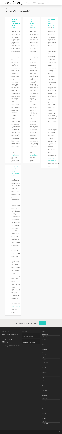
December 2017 (45, 362)
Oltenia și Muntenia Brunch (41, 2)
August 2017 (44, 364)
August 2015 (44, 400)
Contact (51, 2)
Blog (47, 2)
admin (13, 27)
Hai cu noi (30, 2)
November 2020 (45, 334)
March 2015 (44, 413)
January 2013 (44, 421)
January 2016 (44, 390)
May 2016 (43, 382)
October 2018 (44, 349)
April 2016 (43, 385)
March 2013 (44, 416)
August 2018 (44, 354)
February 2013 (44, 418)
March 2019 (44, 347)
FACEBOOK (42, 323)
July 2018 (43, 357)
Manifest (34, 2)
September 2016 (45, 372)
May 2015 (43, 408)
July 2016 (43, 377)
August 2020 (44, 341)
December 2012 (45, 423)
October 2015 (44, 395)
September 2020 (45, 339)
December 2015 (45, 393)
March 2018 (44, 359)
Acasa (26, 2)
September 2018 (45, 352)
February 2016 (44, 387)
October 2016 (44, 370)
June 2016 (43, 380)
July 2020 (43, 344)
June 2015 (43, 405)
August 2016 (44, 375)
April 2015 (43, 411)
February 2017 (44, 367)
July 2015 (43, 403)
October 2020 (44, 336)
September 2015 (45, 398)
